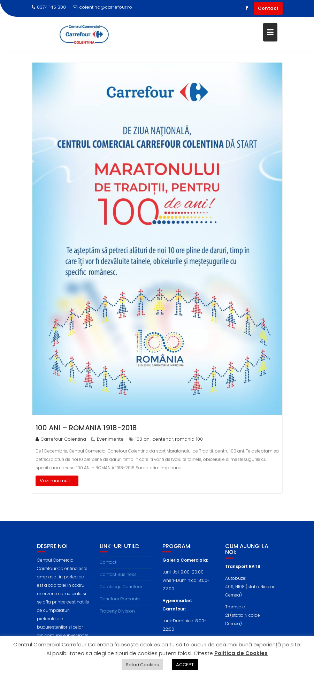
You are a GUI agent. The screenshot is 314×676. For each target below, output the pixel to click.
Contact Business (118, 579)
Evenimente (110, 439)
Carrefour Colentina (61, 439)
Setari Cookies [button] (142, 664)
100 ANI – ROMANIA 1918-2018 (86, 428)
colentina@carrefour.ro (102, 7)
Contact (268, 8)
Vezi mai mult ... (57, 480)
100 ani (143, 439)
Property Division (117, 616)
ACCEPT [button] (185, 664)
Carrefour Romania (120, 604)
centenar (162, 439)
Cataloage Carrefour (121, 591)
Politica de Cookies (241, 653)
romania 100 (189, 439)
